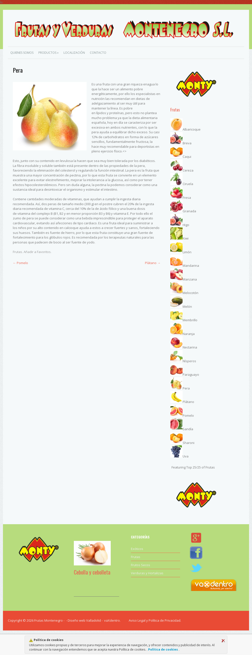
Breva (187, 143)
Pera (186, 388)
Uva (186, 456)
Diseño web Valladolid (84, 620)
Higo (186, 225)
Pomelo (20, 263)
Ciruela (188, 184)
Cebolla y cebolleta (92, 572)
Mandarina (191, 265)
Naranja (189, 334)
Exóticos (137, 549)
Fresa (187, 197)
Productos (48, 53)
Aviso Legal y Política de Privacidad (154, 620)
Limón (187, 252)
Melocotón (190, 293)
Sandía (188, 429)
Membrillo (190, 320)
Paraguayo (191, 374)
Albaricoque (192, 129)
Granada (189, 211)
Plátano (152, 263)
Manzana (190, 279)
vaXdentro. (112, 620)
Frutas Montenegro (48, 620)
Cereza (188, 170)
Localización (74, 53)
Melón (187, 306)
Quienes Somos (21, 53)
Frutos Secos (140, 565)
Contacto (98, 53)
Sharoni (188, 443)
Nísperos (189, 361)
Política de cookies (163, 649)
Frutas (17, 252)
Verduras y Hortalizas (147, 573)
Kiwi (186, 238)
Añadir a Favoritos (37, 252)
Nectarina (190, 347)
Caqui (187, 156)
